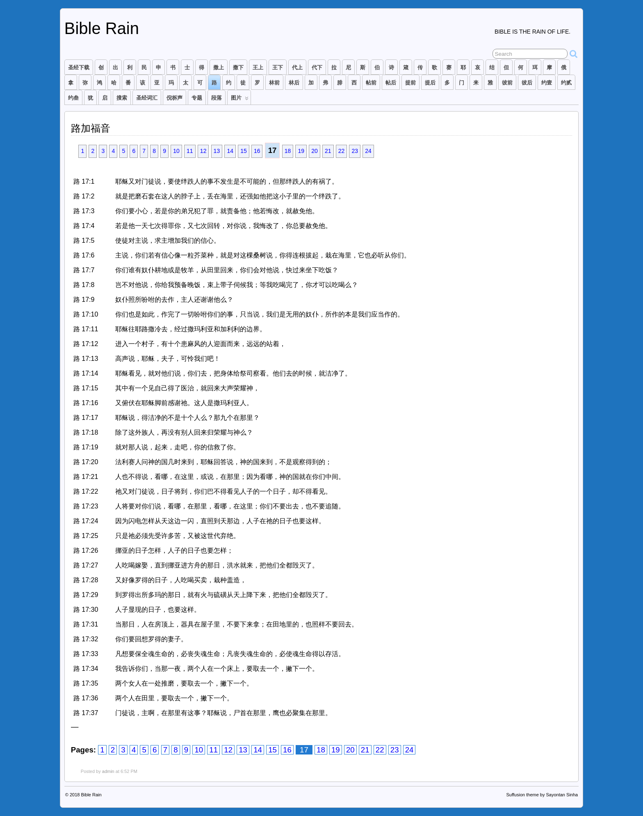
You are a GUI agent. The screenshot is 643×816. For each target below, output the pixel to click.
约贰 (566, 83)
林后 (294, 83)
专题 (197, 98)
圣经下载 (78, 67)
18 (288, 151)
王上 (258, 67)
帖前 (371, 83)
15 (243, 151)
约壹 (546, 83)
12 (203, 151)
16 (257, 151)
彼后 (527, 83)
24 (368, 151)
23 (354, 151)
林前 (274, 83)
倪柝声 (174, 98)
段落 (216, 98)
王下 (277, 67)
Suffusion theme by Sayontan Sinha (542, 794)
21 (328, 151)
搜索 (121, 98)
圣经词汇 (146, 98)
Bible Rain (101, 28)
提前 (410, 83)
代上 (297, 67)
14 (230, 151)
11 (190, 151)
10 (176, 151)
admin (108, 771)
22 (341, 151)
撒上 (218, 67)
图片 (240, 100)
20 (314, 151)
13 (217, 151)
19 (301, 151)
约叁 (73, 98)
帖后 (390, 83)
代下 (317, 67)
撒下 (238, 67)
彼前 (507, 83)
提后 (430, 83)
